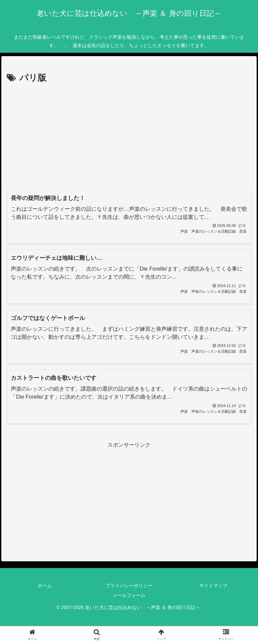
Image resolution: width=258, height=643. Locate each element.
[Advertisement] (129, 136)
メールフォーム (129, 595)
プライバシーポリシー (129, 585)
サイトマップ (213, 585)
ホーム (45, 585)
